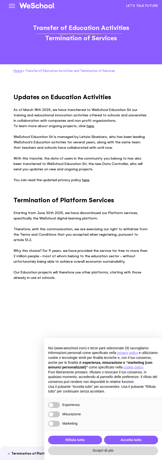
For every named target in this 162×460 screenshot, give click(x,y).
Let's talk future (142, 6)
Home (18, 71)
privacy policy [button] (127, 353)
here (90, 126)
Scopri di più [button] (103, 450)
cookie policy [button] (133, 367)
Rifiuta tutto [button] (75, 440)
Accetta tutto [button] (131, 440)
